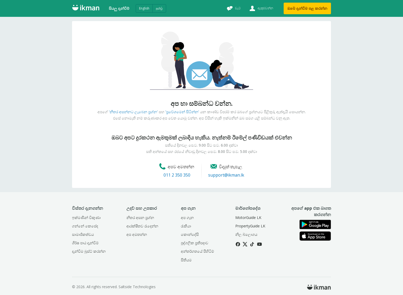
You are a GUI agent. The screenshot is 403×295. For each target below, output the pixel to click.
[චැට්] (233, 8)
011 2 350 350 (177, 175)
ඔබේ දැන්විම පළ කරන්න (307, 8)
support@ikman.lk (226, 175)
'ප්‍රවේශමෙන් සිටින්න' (182, 111)
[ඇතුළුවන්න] (260, 8)
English (144, 8)
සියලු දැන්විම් (119, 8)
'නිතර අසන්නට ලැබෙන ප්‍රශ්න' (133, 111)
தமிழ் (159, 8)
